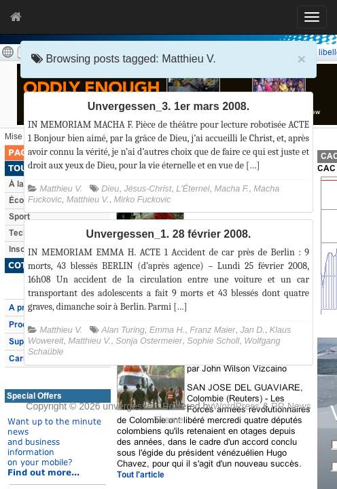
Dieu (110, 189)
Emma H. (167, 330)
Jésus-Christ (147, 189)
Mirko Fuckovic (142, 199)
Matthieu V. (61, 189)
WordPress (236, 406)
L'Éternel (192, 189)
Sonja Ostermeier (149, 341)
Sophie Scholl (213, 341)
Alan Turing (122, 330)
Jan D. (252, 330)
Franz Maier (212, 330)
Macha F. (231, 189)
